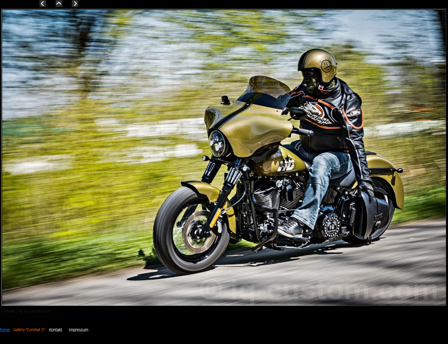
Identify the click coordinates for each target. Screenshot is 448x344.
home (5, 329)
